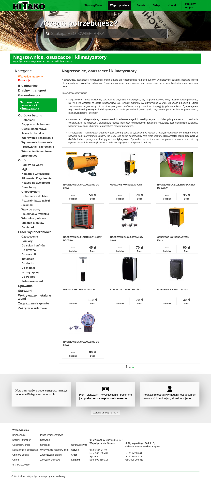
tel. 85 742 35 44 (133, 453)
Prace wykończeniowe (51, 435)
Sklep (156, 5)
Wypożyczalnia (119, 5)
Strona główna (93, 5)
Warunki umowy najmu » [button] (105, 412)
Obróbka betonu (20, 454)
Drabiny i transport (21, 440)
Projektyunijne (190, 5)
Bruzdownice (19, 435)
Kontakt (173, 5)
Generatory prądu (21, 445)
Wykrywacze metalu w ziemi (54, 449)
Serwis (141, 5)
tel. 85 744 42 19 (133, 456)
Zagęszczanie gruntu (51, 454)
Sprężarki (45, 445)
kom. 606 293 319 (134, 459)
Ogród (15, 459)
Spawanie (45, 440)
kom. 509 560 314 (99, 459)
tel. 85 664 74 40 (98, 449)
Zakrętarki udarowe (50, 459)
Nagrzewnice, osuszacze (25, 449)
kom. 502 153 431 (99, 453)
